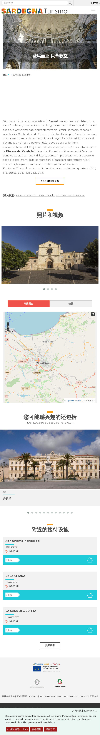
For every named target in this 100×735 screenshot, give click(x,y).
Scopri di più (50, 181)
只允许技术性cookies (86, 710)
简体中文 (94, 3)
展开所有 (50, 645)
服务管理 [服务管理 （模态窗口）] (37, 729)
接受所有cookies (17, 729)
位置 (70, 303)
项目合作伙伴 (8, 696)
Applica (70, 3)
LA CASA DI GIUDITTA (20, 611)
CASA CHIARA (15, 576)
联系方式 (94, 696)
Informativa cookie (51, 696)
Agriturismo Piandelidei (22, 541)
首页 (5, 75)
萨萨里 (7, 498)
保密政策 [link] (50, 729)
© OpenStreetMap (73, 400)
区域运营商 (22, 696)
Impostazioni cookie (76, 696)
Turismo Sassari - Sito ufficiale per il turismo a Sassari (50, 195)
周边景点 (28, 303)
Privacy (33, 696)
